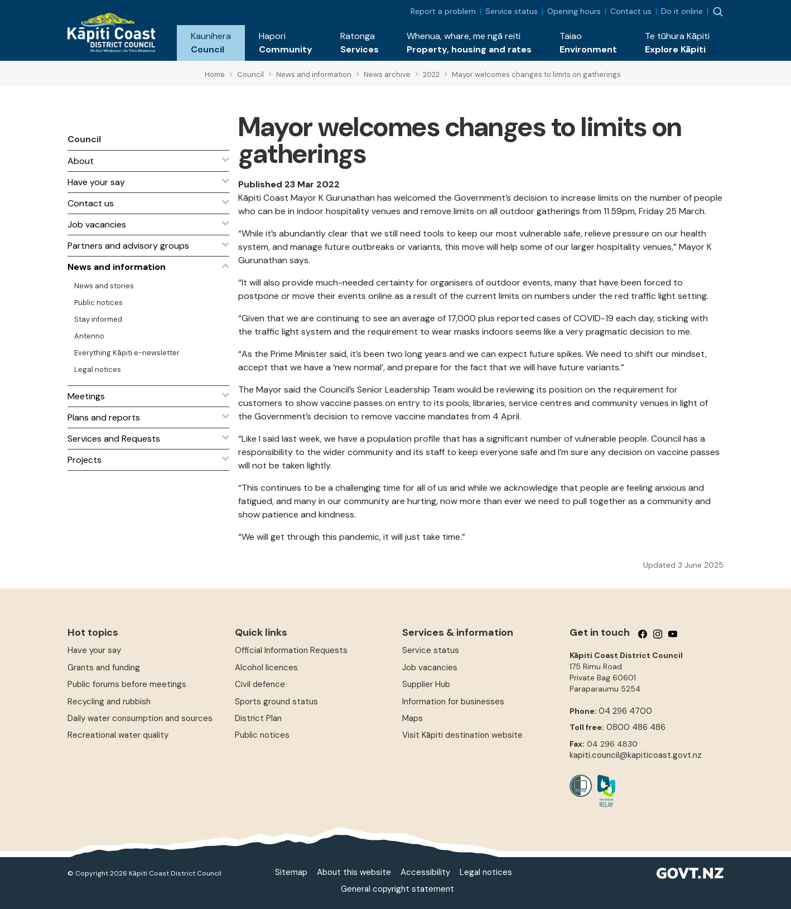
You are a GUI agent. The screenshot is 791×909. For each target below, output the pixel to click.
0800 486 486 (635, 727)
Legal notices (486, 872)
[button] (211, 43)
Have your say (94, 650)
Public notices (262, 735)
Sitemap (291, 872)
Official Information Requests (291, 650)
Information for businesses (453, 701)
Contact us (631, 11)
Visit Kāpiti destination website (462, 735)
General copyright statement (397, 889)
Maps (412, 718)
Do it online (682, 11)
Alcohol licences (266, 667)
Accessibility (425, 872)
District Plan (258, 718)
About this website (354, 872)
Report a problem (443, 11)
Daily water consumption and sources (140, 718)
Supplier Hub (426, 684)
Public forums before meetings (126, 684)
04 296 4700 (625, 711)
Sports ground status (276, 701)
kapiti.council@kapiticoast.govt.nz (636, 755)
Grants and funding (103, 667)
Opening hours (574, 11)
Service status (511, 11)
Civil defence (260, 684)
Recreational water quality (117, 735)
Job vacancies (429, 667)
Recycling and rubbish (109, 701)
